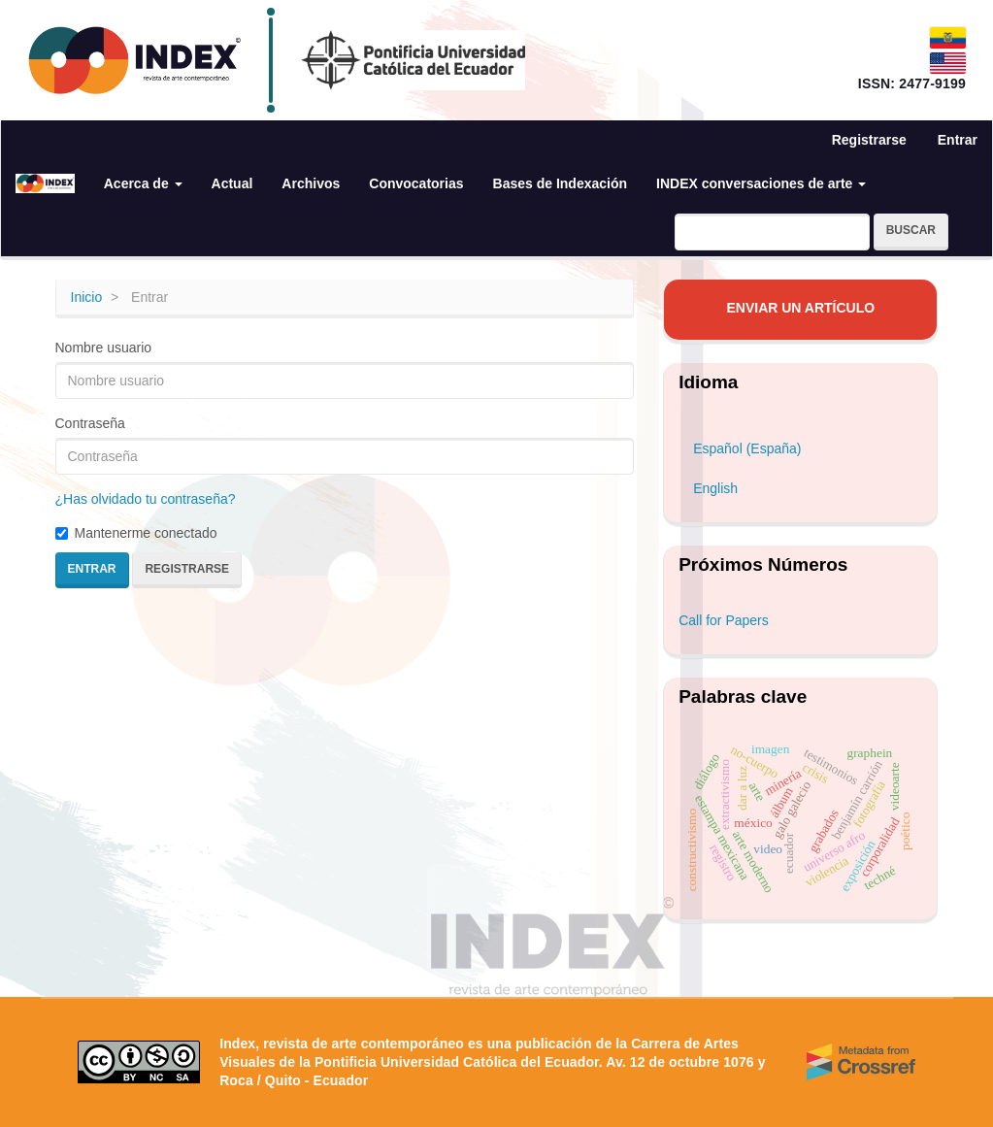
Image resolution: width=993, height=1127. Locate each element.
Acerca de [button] (143, 183)
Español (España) (747, 448)
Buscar (911, 230)
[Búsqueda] (772, 232)
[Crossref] (861, 1062)
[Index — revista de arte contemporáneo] (134, 60)
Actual (232, 183)
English (715, 488)
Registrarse (869, 140)
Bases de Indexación (560, 183)
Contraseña (90, 423)
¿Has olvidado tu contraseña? (145, 499)
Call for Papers (724, 620)
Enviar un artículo (800, 307)
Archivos (310, 183)
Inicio (87, 297)
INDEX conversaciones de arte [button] (761, 183)
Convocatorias (416, 183)
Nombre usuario (103, 347)
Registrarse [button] (187, 569)
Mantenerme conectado (136, 533)
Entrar (957, 140)
